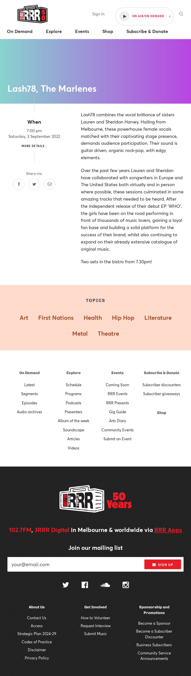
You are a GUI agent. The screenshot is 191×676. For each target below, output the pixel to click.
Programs (73, 393)
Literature (158, 318)
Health (93, 318)
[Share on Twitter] (34, 184)
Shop (161, 413)
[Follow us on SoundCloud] (105, 585)
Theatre (108, 333)
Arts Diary (117, 420)
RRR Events (117, 393)
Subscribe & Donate (161, 373)
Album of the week (73, 420)
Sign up (162, 564)
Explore (73, 373)
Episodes (29, 402)
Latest (29, 384)
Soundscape (73, 429)
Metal (80, 333)
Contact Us (36, 617)
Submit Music (95, 633)
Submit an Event (117, 438)
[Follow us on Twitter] (65, 585)
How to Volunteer (95, 617)
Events (117, 373)
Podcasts (73, 402)
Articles (73, 438)
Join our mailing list (95, 548)
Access (37, 625)
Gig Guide (117, 411)
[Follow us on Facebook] (85, 585)
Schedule (73, 384)
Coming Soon (117, 384)
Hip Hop (123, 318)
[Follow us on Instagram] (126, 585)
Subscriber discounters (161, 384)
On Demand (29, 373)
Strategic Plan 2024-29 (36, 633)
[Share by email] (49, 184)
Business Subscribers (154, 644)
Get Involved (95, 607)
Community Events (117, 429)
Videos (73, 447)
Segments (29, 393)
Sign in (98, 13)
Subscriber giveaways (161, 393)
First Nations (56, 318)
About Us (37, 607)
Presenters (73, 411)
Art (24, 318)
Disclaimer (37, 649)
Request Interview (96, 625)
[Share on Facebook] (19, 184)
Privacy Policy (37, 657)
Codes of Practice (37, 641)
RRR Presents (117, 402)
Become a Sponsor (154, 623)
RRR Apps (168, 530)
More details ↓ (34, 146)
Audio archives (29, 411)
